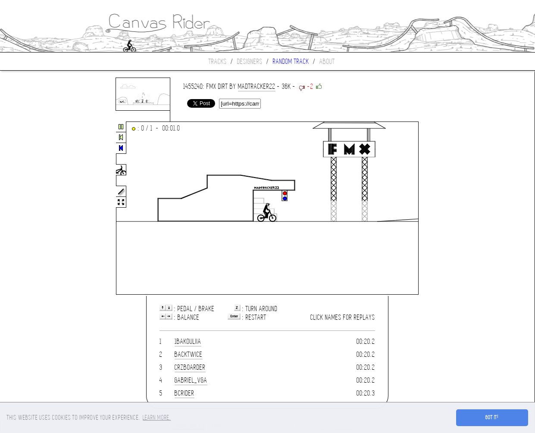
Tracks (218, 61)
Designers (250, 61)
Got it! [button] (492, 417)
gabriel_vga (191, 380)
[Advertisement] (36, 208)
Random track (291, 61)
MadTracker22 (256, 86)
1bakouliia (188, 341)
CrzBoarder (190, 367)
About (327, 61)
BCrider (184, 393)
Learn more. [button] (157, 417)
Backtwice (189, 354)
